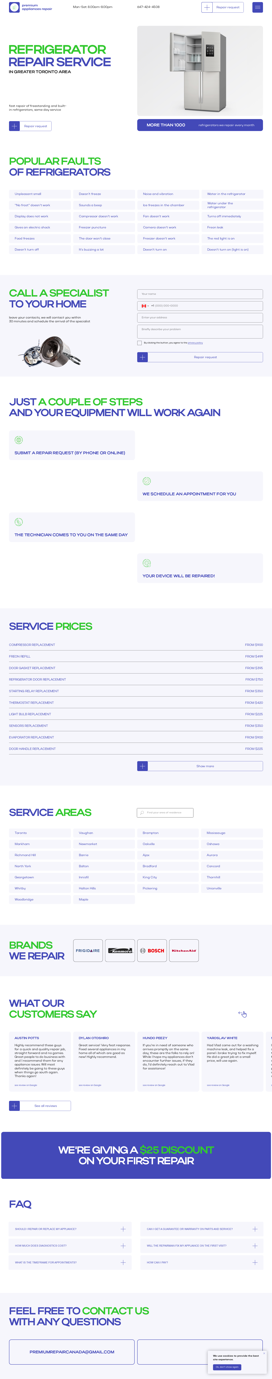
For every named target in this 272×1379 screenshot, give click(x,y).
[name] (200, 294)
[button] (222, 7)
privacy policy (195, 343)
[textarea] (200, 331)
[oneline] (200, 318)
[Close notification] (264, 1353)
